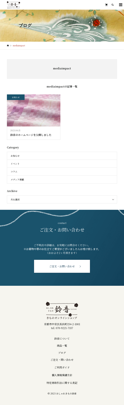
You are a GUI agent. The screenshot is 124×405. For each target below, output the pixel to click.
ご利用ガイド (62, 367)
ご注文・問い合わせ (62, 360)
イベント (15, 163)
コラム (14, 171)
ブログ (62, 353)
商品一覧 (62, 345)
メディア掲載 (17, 179)
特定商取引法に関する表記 (62, 383)
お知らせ (15, 155)
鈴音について (62, 338)
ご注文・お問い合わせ (62, 266)
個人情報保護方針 (62, 375)
